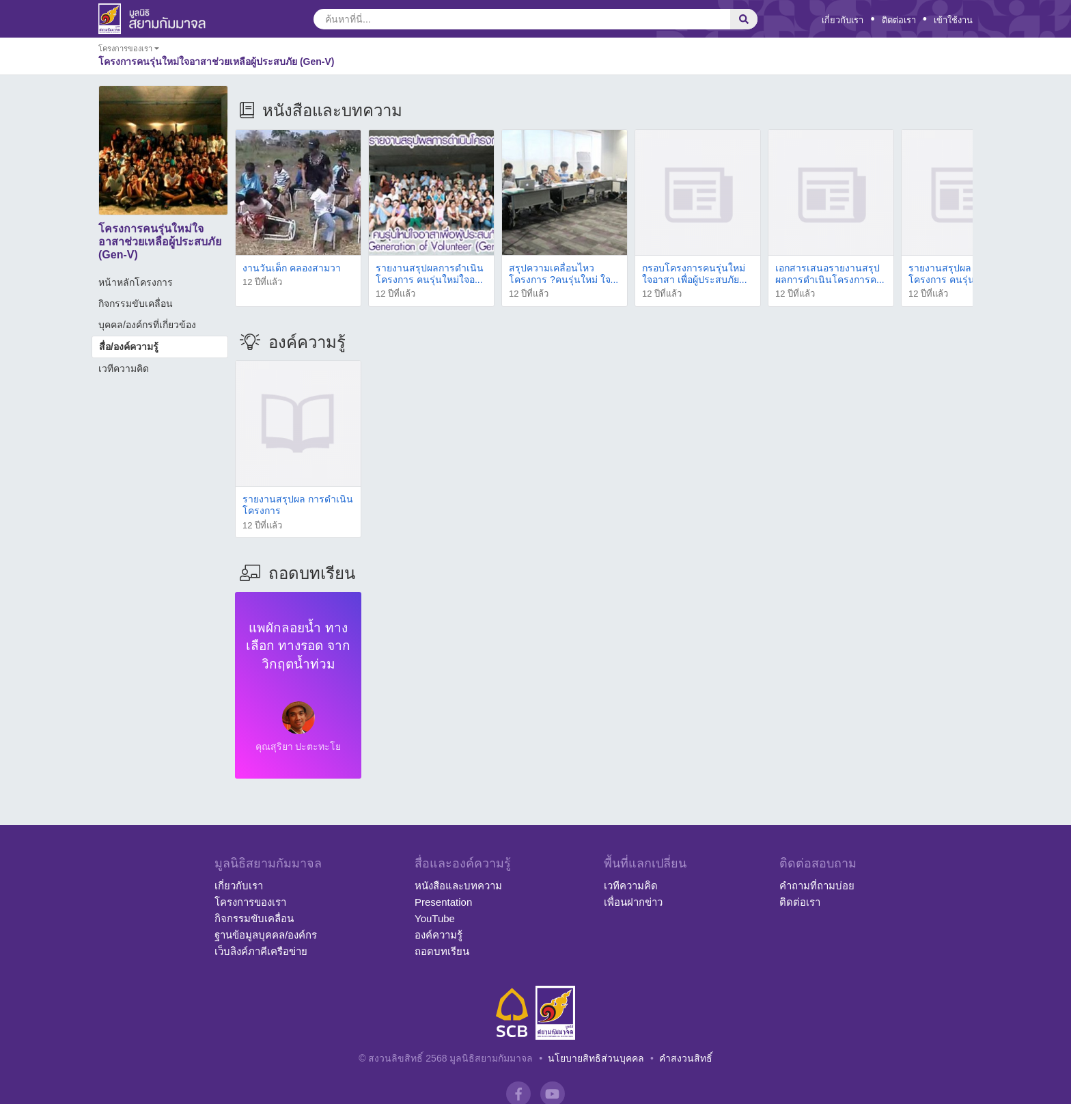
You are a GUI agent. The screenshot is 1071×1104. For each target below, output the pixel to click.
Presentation (443, 902)
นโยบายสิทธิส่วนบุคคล (596, 1058)
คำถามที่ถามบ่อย (816, 885)
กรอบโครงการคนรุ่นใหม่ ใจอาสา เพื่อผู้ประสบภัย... (694, 273)
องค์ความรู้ (438, 935)
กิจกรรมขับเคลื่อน (135, 303)
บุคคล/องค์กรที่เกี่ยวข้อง (147, 324)
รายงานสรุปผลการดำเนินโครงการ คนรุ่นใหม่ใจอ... (430, 273)
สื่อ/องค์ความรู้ (128, 346)
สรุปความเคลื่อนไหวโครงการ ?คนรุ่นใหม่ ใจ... (563, 273)
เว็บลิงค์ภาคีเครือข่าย (260, 951)
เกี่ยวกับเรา (842, 20)
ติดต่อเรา (899, 20)
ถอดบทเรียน (442, 951)
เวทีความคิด (123, 368)
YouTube (435, 918)
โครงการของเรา (250, 902)
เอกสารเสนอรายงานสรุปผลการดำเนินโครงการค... (830, 273)
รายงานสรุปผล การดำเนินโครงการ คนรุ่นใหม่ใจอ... (963, 273)
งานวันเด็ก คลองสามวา (291, 267)
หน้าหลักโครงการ (135, 282)
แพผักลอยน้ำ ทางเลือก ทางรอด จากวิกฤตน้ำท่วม (298, 646)
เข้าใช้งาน (953, 20)
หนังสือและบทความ (458, 885)
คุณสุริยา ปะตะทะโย (298, 746)
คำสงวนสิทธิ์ (685, 1058)
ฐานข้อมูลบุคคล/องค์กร (265, 935)
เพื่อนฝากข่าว (633, 902)
